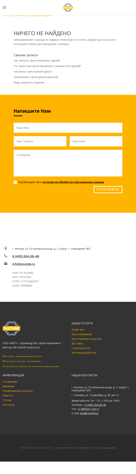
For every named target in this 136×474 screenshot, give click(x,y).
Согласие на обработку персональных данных (31, 366)
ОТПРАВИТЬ (108, 189)
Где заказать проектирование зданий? (37, 60)
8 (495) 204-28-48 (25, 256)
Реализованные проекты (18, 391)
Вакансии (8, 386)
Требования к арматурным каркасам (36, 77)
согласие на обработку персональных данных (73, 182)
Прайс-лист (78, 329)
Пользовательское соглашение (22, 361)
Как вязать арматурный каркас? (33, 71)
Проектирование (82, 334)
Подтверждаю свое (59, 182)
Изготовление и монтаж (86, 338)
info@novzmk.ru (23, 264)
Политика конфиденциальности (22, 356)
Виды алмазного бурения (29, 82)
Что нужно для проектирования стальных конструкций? (47, 66)
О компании (10, 381)
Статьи (7, 400)
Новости (8, 395)
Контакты (9, 404)
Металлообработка (84, 352)
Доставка (77, 343)
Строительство (81, 348)
